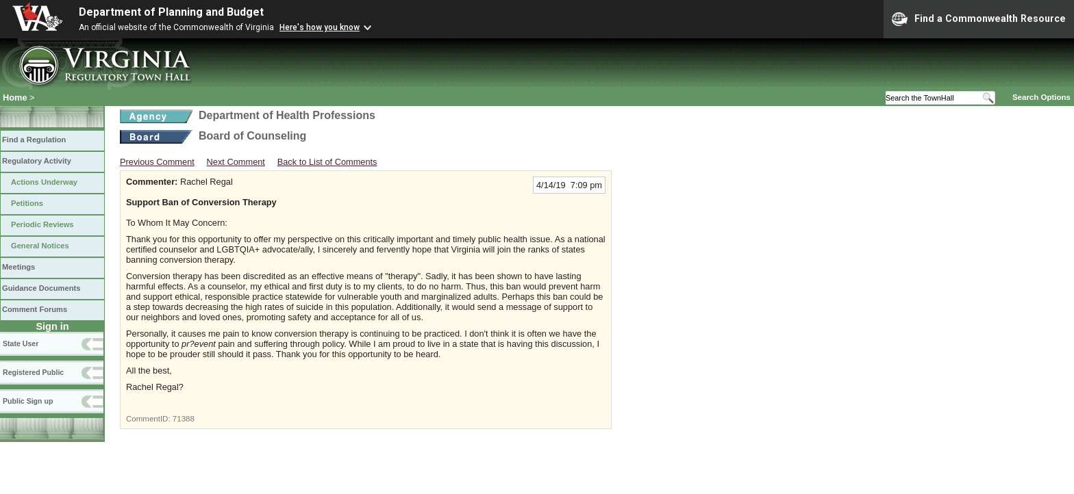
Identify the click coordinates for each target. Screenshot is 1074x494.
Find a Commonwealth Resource (979, 19)
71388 (184, 419)
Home (15, 97)
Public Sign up (28, 401)
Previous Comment (157, 162)
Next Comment (236, 162)
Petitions (27, 203)
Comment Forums (34, 309)
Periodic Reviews (42, 224)
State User (20, 343)
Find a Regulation (34, 139)
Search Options (1041, 97)
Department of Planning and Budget (171, 11)
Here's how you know (319, 27)
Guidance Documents (41, 288)
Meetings (18, 267)
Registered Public (33, 372)
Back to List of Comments (327, 162)
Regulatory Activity (36, 161)
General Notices (40, 246)
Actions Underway (44, 182)
